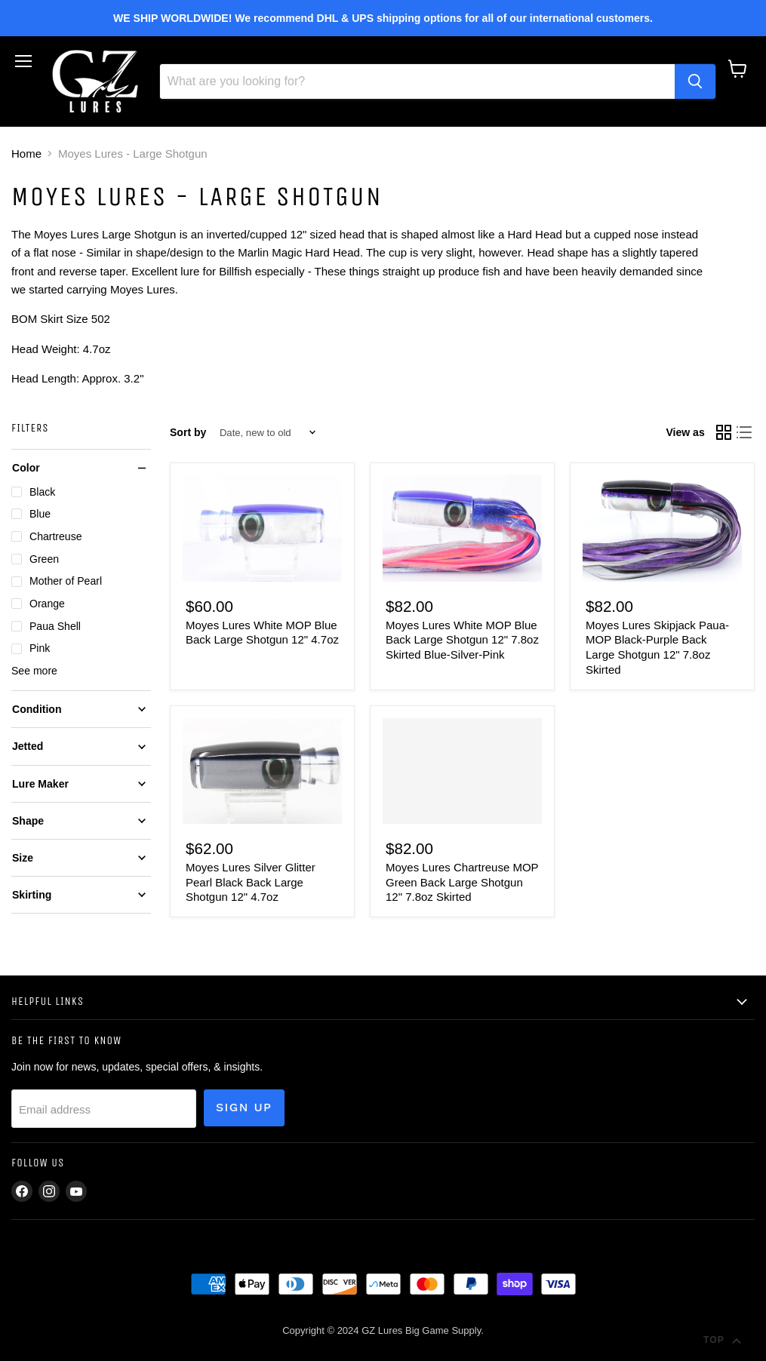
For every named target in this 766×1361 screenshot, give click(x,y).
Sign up (244, 1107)
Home (26, 153)
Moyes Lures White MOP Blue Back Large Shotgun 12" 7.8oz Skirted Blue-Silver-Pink (462, 640)
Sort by (188, 432)
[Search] (417, 81)
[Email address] (103, 1108)
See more (34, 671)
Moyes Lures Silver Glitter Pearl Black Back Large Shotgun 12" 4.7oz (250, 882)
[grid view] (723, 432)
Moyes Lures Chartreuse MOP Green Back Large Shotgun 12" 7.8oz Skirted (462, 882)
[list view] (744, 432)
